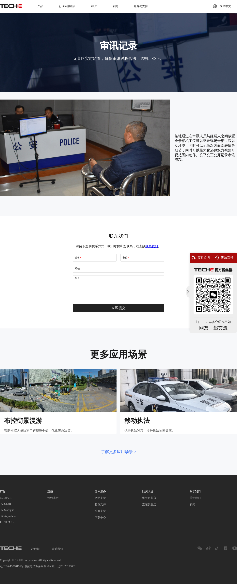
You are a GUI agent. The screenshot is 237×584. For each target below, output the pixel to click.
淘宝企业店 (149, 498)
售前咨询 (201, 258)
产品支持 (100, 498)
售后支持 (100, 504)
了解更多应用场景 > (118, 452)
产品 (40, 6)
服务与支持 (141, 6)
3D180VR (5, 497)
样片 (94, 6)
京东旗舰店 (149, 504)
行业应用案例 (67, 6)
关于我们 (195, 498)
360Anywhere (8, 516)
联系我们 (57, 548)
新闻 (115, 6)
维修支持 (100, 511)
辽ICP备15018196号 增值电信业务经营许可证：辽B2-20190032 (37, 566)
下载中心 (100, 517)
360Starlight (7, 510)
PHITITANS (7, 522)
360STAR (5, 503)
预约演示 (52, 498)
